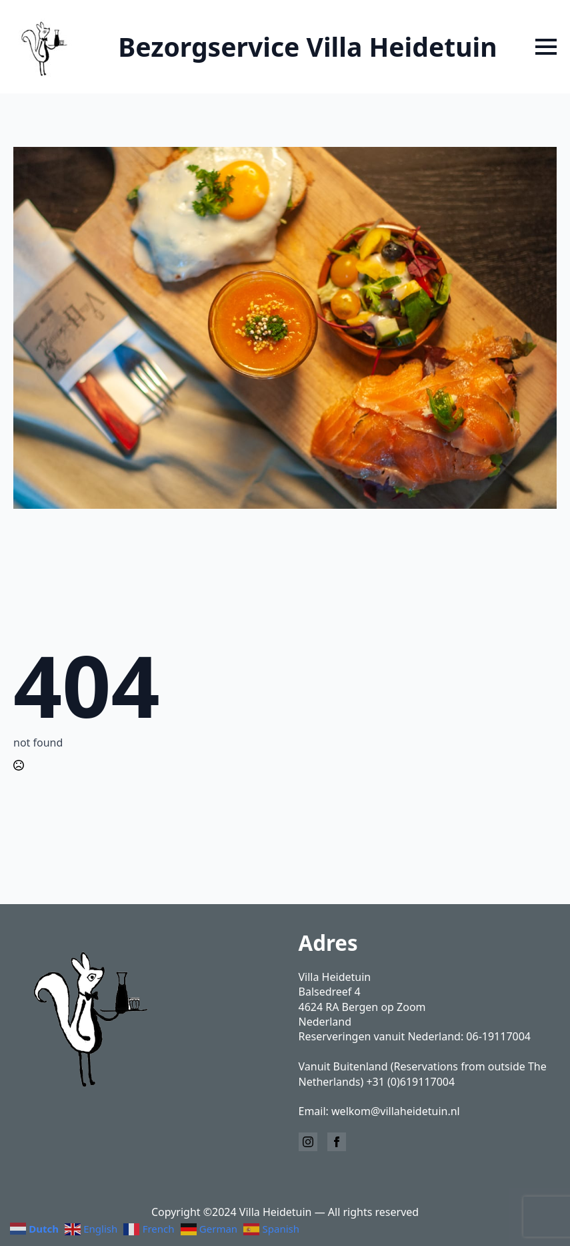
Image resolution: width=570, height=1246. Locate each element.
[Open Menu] (546, 46)
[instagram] (308, 1141)
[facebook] (336, 1141)
